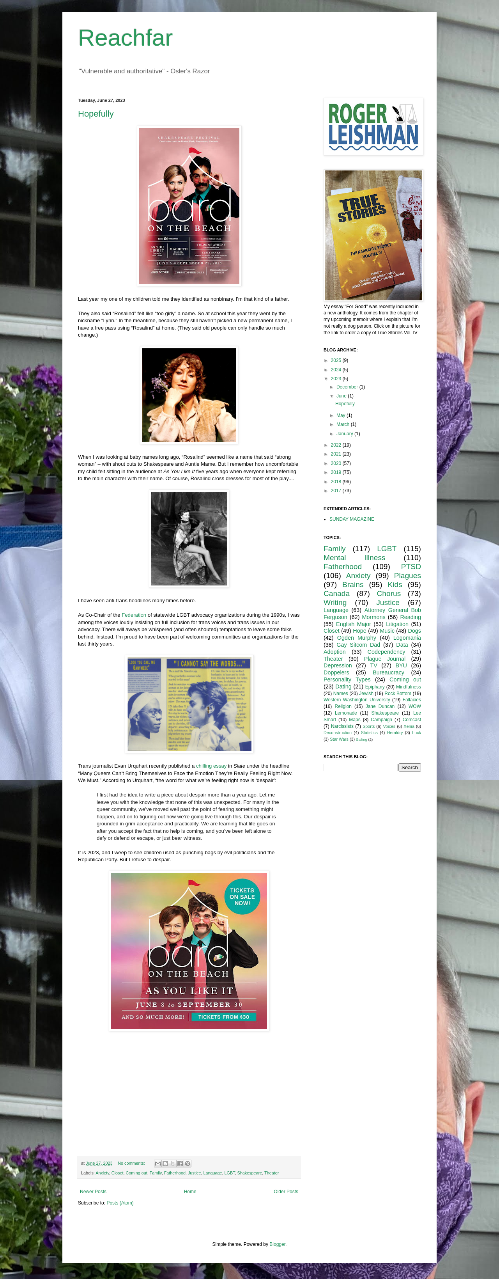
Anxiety (102, 1173)
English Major (353, 624)
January (345, 433)
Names (340, 693)
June (342, 396)
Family (156, 1173)
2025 (337, 360)
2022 (337, 445)
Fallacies (412, 699)
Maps (354, 719)
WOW (415, 706)
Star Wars (339, 739)
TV (373, 665)
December (347, 387)
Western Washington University (357, 699)
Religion (343, 706)
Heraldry (395, 732)
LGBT (230, 1173)
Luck (416, 732)
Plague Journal (384, 659)
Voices (389, 726)
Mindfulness (408, 687)
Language (212, 1173)
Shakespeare (249, 1173)
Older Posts (286, 1191)
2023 (337, 378)
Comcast (412, 719)
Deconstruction (338, 732)
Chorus (389, 593)
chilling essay (211, 766)
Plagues (407, 575)
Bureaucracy (388, 672)
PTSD (411, 566)
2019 (337, 472)
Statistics (369, 732)
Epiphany (375, 687)
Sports (369, 726)
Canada (337, 593)
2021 (337, 454)
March (343, 424)
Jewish (366, 693)
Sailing (361, 739)
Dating (343, 686)
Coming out (136, 1173)
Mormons (374, 617)
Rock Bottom (397, 693)
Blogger (277, 1244)
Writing (335, 602)
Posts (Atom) (119, 1203)
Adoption (335, 652)
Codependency (386, 652)
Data (402, 645)
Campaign (381, 719)
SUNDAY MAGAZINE (351, 519)
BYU (401, 665)
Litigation (397, 624)
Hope (359, 631)
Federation (134, 615)
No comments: (132, 1163)
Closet (117, 1173)
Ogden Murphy (356, 638)
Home (190, 1191)
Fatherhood (175, 1173)
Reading (410, 617)
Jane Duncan (380, 706)
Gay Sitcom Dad (358, 645)
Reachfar (125, 38)
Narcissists (342, 726)
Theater (271, 1173)
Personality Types (347, 679)
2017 (337, 490)
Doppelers (336, 672)
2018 (337, 481)
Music (387, 631)
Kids (395, 584)
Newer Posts (93, 1191)
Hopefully (96, 114)
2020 (337, 463)
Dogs (414, 631)
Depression (338, 665)
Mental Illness (355, 557)
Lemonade (346, 713)
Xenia (408, 726)
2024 (337, 370)
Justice (194, 1173)
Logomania (407, 638)
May (341, 415)
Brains (352, 584)
